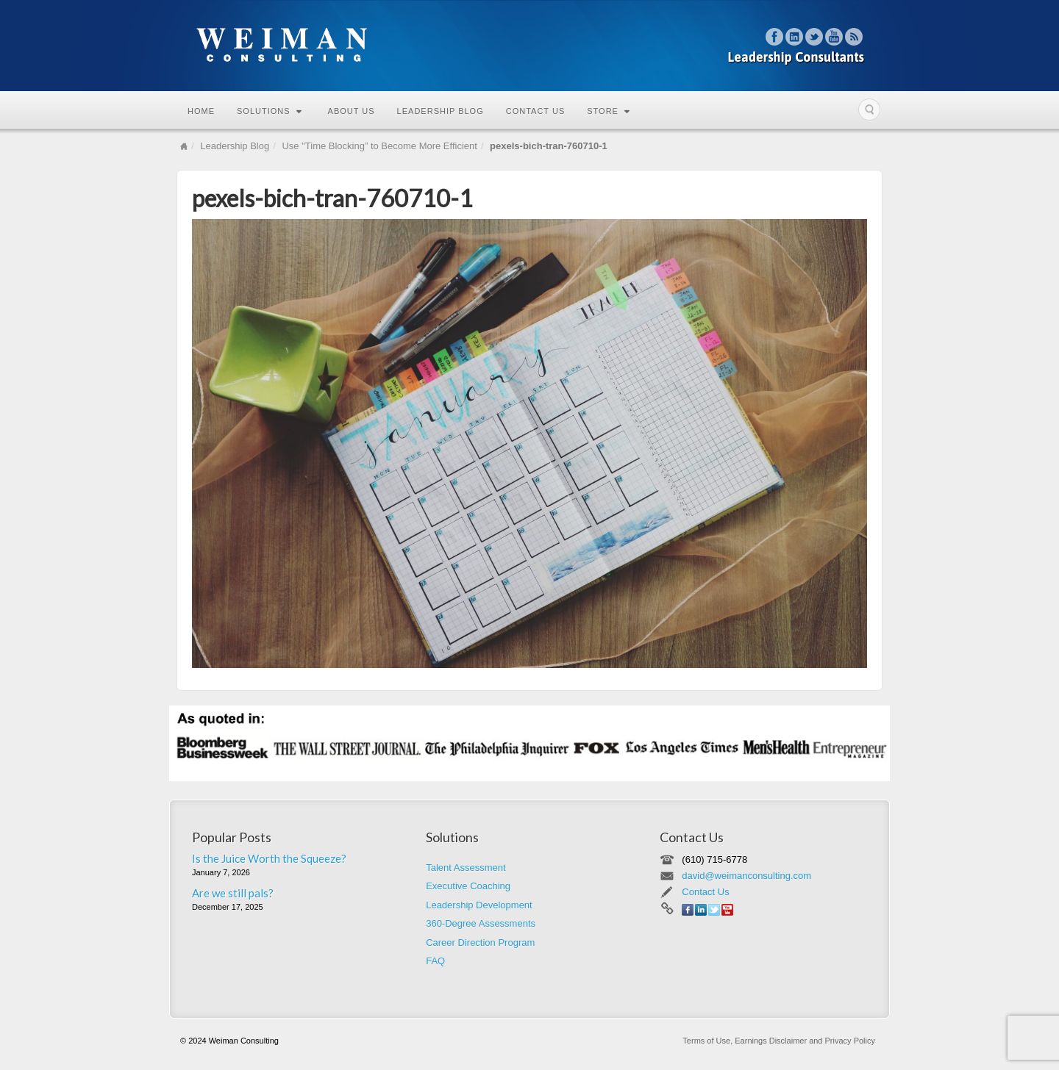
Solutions (269, 111)
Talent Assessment (465, 867)
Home (201, 111)
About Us (351, 111)
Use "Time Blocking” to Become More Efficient (379, 145)
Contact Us (536, 111)
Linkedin (794, 37)
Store (608, 111)
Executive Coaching (468, 885)
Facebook (775, 37)
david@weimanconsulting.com (746, 875)
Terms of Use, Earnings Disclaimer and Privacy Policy (778, 1040)
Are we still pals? (233, 893)
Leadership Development (479, 905)
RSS (854, 37)
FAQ (435, 960)
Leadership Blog (440, 111)
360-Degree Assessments (480, 923)
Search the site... (869, 109)
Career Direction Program (480, 942)
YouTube (834, 37)
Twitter (814, 37)
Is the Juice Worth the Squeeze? (269, 858)
